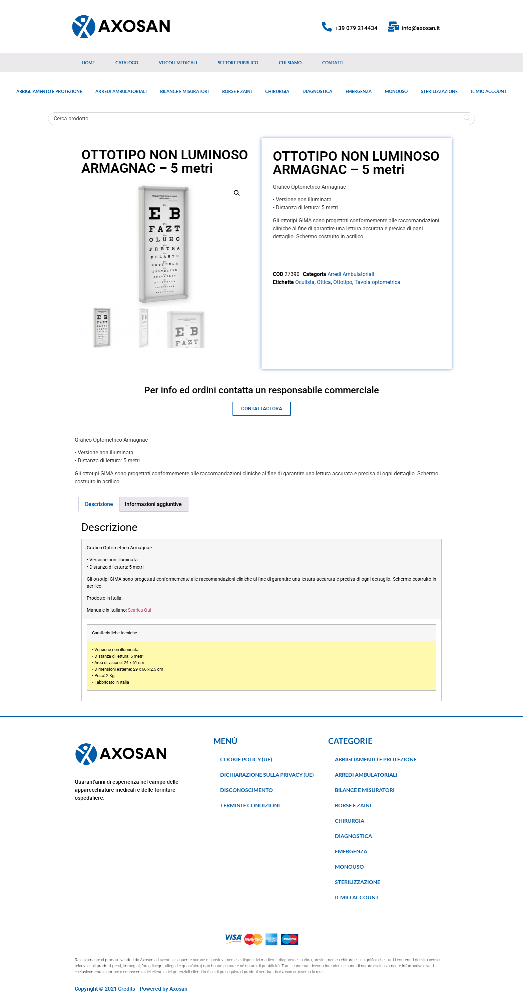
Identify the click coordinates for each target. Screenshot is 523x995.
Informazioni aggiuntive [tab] (153, 504)
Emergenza (359, 91)
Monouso (396, 91)
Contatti (333, 62)
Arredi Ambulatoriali (121, 91)
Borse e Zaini (237, 91)
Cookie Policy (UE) (246, 759)
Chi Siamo (290, 62)
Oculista (305, 282)
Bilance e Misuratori (184, 91)
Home (88, 62)
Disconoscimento (246, 790)
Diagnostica (317, 91)
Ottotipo (342, 282)
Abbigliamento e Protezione (49, 91)
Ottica (324, 282)
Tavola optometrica (377, 282)
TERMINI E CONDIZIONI (250, 805)
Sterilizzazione (439, 91)
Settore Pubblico (238, 62)
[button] (237, 193)
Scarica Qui (139, 610)
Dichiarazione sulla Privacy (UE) (267, 774)
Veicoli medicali (178, 62)
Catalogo (126, 62)
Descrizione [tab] (99, 504)
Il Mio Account (489, 91)
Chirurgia (277, 91)
